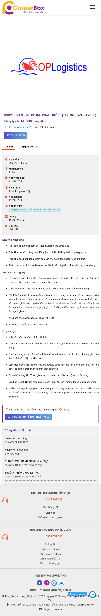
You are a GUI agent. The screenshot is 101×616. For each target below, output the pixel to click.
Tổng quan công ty (28, 146)
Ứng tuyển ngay (15, 135)
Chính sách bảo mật (50, 558)
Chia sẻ (64, 409)
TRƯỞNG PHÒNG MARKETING (22, 472)
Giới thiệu (50, 512)
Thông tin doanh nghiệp (50, 517)
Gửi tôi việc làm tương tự (42, 409)
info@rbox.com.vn (52, 609)
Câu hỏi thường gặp (50, 563)
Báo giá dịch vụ (50, 549)
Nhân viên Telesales (17, 449)
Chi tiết (9, 146)
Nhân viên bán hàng (16, 438)
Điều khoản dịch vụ (50, 554)
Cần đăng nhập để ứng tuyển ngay (28, 417)
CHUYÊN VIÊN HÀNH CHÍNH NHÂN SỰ (26, 461)
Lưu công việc (15, 409)
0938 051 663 (54, 536)
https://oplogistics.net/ (19, 127)
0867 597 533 (54, 499)
